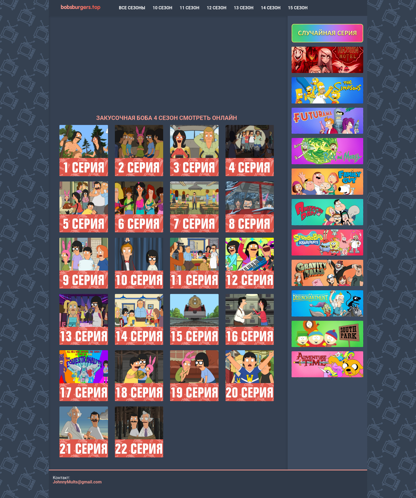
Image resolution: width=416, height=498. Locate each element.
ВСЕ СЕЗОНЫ (132, 7)
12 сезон (216, 7)
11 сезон (189, 7)
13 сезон (243, 7)
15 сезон (297, 7)
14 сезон (270, 7)
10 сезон (162, 7)
